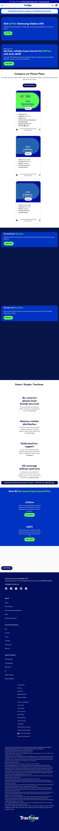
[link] (55, 5)
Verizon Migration (9, 678)
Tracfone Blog (21, 685)
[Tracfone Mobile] (28, 5)
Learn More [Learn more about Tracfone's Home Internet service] (9, 63)
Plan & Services (9, 606)
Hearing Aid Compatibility (24, 730)
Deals (6, 614)
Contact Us (20, 691)
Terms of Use (20, 705)
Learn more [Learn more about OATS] (29, 539)
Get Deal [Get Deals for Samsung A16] (8, 33)
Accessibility (20, 724)
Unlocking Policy (21, 717)
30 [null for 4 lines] (28, 108)
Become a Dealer (21, 697)
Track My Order (8, 644)
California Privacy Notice (23, 736)
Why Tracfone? (8, 659)
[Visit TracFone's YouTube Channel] (21, 589)
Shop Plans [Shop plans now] (8, 243)
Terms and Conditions (22, 702)
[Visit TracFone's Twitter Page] (16, 589)
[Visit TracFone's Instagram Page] (11, 589)
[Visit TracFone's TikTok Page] (26, 589)
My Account (7, 648)
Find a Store (8, 667)
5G (5, 671)
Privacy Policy (20, 708)
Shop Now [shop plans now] (8, 317)
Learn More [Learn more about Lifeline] (29, 515)
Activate (6, 636)
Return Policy (20, 714)
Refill (6, 629)
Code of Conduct (21, 720)
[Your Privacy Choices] (29, 734)
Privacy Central (21, 711)
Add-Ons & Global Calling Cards (13, 610)
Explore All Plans (29, 85)
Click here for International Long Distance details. (39, 765)
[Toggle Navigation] (2, 5)
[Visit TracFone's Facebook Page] (6, 589)
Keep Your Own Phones (11, 618)
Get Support (7, 640)
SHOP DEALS (7, 568)
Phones (7, 602)
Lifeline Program (9, 674)
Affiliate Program (21, 694)
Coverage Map (9, 663)
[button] (52, 5)
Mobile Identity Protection (23, 727)
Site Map (19, 688)
